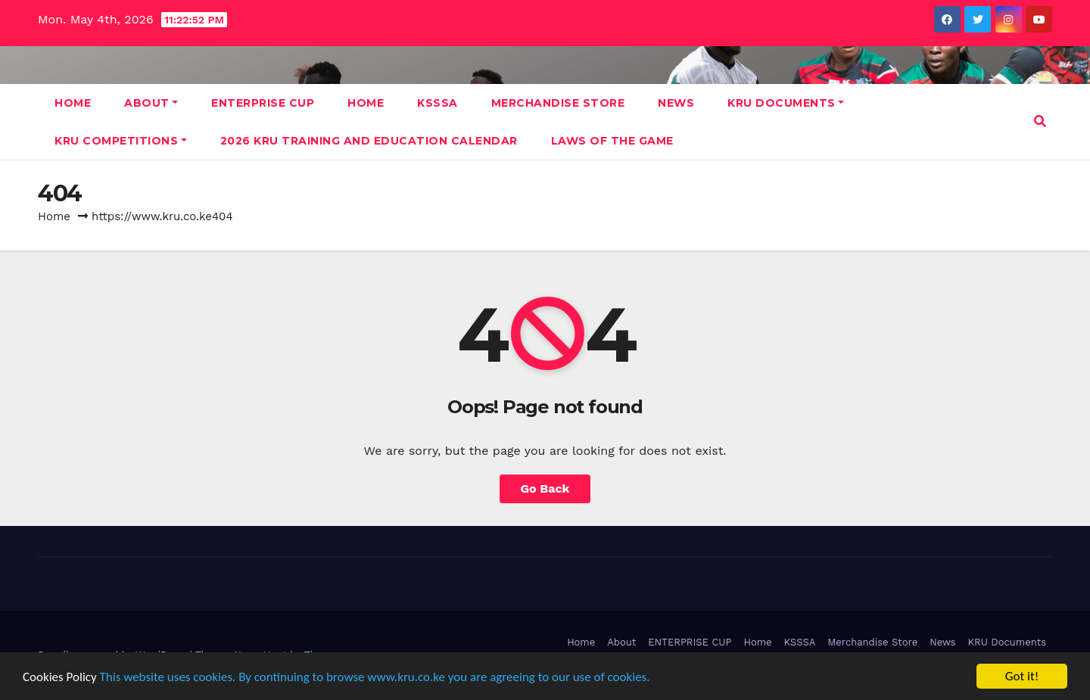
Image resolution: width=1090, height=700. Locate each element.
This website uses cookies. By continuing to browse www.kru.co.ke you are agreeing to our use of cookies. (375, 677)
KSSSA (437, 103)
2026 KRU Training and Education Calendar (369, 141)
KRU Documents (785, 103)
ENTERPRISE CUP (262, 103)
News (676, 103)
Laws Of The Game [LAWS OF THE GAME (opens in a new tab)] (612, 141)
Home (72, 103)
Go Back (545, 488)
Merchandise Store (558, 103)
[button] (1040, 121)
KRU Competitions (120, 141)
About (151, 103)
